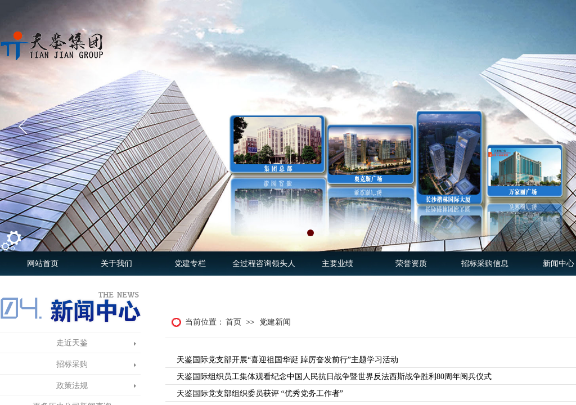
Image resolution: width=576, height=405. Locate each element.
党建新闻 (275, 322)
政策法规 (72, 385)
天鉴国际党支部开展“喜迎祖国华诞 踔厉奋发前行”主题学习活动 (287, 360)
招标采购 (72, 364)
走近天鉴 (72, 343)
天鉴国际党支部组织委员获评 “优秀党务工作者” (260, 393)
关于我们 (116, 263)
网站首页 (42, 263)
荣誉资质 (411, 263)
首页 (233, 322)
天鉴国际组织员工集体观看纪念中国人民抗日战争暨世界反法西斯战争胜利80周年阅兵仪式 (334, 376)
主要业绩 (337, 263)
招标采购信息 (484, 263)
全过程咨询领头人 (263, 263)
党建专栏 (190, 263)
